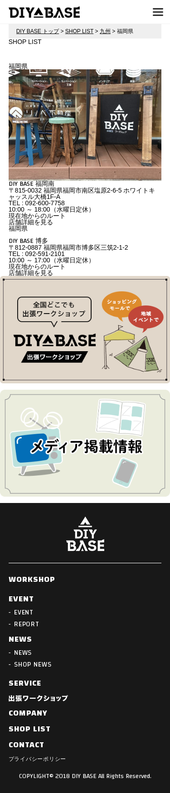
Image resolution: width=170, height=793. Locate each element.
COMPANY (28, 713)
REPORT (26, 624)
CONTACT (27, 745)
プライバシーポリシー (37, 759)
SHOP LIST (79, 31)
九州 (105, 31)
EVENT (21, 599)
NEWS (20, 639)
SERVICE (25, 683)
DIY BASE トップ (37, 31)
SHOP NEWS (33, 664)
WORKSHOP (32, 579)
